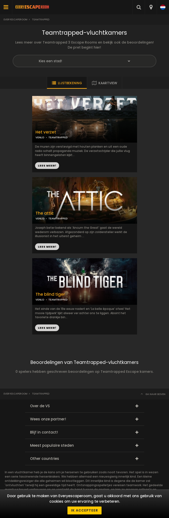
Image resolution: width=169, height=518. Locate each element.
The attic (45, 213)
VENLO (40, 137)
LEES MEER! (47, 165)
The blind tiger (50, 294)
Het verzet (46, 132)
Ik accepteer (84, 510)
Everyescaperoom (15, 19)
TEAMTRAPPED (58, 137)
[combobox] (151, 7)
